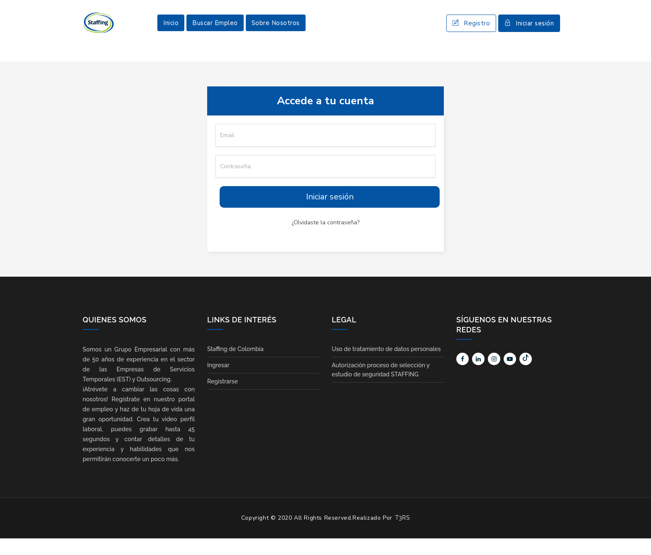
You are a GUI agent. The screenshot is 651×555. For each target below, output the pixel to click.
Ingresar (218, 381)
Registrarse (222, 398)
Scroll (636, 535)
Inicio (171, 31)
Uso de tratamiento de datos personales (386, 365)
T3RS (402, 534)
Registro (471, 31)
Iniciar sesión (529, 31)
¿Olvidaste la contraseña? (325, 239)
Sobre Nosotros (276, 31)
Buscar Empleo (215, 31)
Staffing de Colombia (235, 365)
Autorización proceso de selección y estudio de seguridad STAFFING (381, 386)
